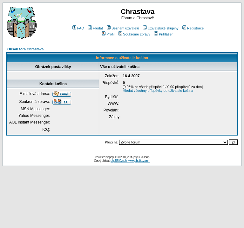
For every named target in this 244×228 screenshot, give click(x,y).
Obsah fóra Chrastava (25, 49)
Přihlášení (164, 34)
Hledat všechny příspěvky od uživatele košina (158, 90)
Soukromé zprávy (134, 34)
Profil (108, 34)
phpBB (113, 157)
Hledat (95, 28)
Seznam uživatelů (123, 28)
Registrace (193, 28)
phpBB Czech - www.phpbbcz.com (130, 160)
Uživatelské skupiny (161, 28)
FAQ (78, 28)
